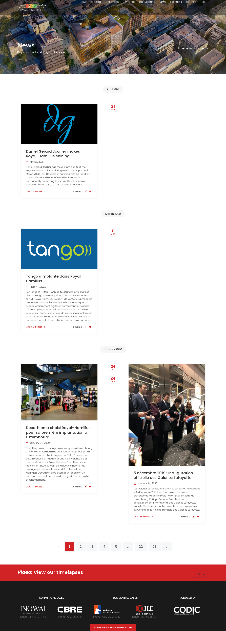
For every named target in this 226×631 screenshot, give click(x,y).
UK (204, 2)
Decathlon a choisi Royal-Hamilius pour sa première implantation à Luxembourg (58, 432)
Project (95, 2)
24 (113, 367)
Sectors (113, 2)
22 (141, 546)
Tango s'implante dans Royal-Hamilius (54, 278)
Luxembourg (146, 2)
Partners (175, 2)
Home (80, 2)
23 (155, 546)
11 (113, 232)
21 (113, 107)
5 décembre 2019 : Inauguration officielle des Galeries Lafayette (163, 475)
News (162, 2)
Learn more (35, 191)
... (128, 546)
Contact (192, 2)
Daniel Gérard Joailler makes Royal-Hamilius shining (53, 153)
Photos (129, 2)
